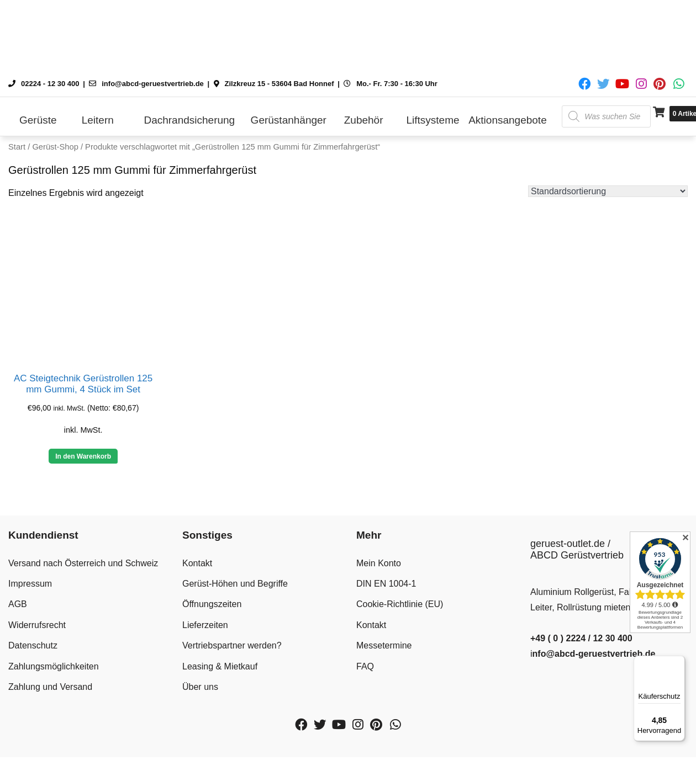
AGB (17, 604)
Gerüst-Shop (55, 146)
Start (16, 146)
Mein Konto (378, 563)
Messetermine (384, 645)
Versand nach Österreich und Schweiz (83, 563)
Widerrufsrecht (37, 625)
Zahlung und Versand (50, 687)
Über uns (200, 687)
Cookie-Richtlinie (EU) (399, 604)
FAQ (365, 666)
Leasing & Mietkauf (219, 666)
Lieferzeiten (205, 625)
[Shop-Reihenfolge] (608, 191)
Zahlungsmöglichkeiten (53, 666)
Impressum (30, 583)
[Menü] (678, 662)
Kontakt (197, 563)
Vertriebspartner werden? (232, 645)
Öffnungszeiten (211, 604)
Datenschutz (32, 645)
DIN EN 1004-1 (386, 583)
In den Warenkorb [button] (83, 456)
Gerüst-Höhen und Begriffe (235, 583)
